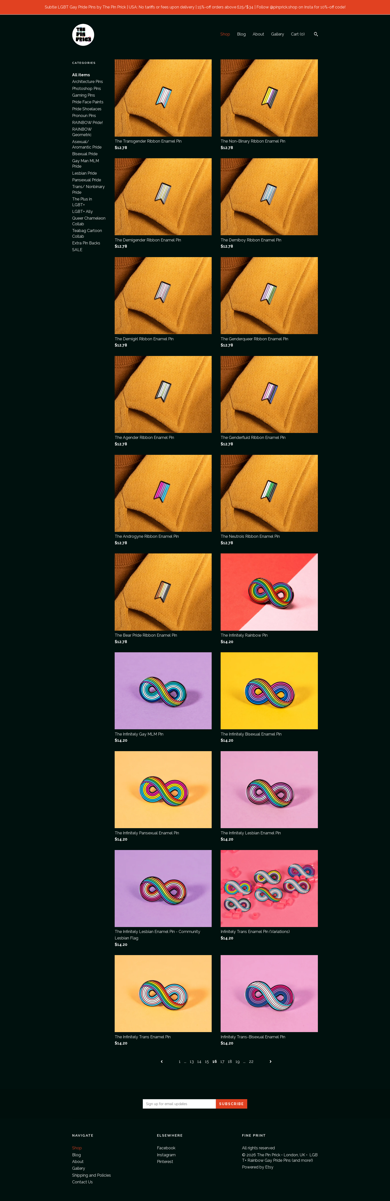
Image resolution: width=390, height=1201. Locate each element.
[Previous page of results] (162, 1061)
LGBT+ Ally (82, 211)
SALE (77, 249)
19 (238, 1061)
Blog (241, 34)
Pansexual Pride (86, 180)
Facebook (166, 1148)
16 (214, 1061)
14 (199, 1061)
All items (81, 75)
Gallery (277, 34)
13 (192, 1061)
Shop (225, 34)
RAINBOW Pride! (87, 122)
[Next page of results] (270, 1061)
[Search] (316, 35)
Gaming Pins (83, 95)
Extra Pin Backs (86, 243)
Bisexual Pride (85, 154)
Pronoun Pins (84, 115)
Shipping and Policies (91, 1175)
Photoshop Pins (86, 88)
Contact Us (82, 1182)
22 (251, 1061)
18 (230, 1061)
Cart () (298, 34)
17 (222, 1061)
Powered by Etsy (257, 1167)
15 (207, 1061)
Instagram (166, 1155)
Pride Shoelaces (86, 109)
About (258, 34)
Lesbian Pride (84, 173)
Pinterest (165, 1161)
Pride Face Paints (87, 102)
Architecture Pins (87, 81)
